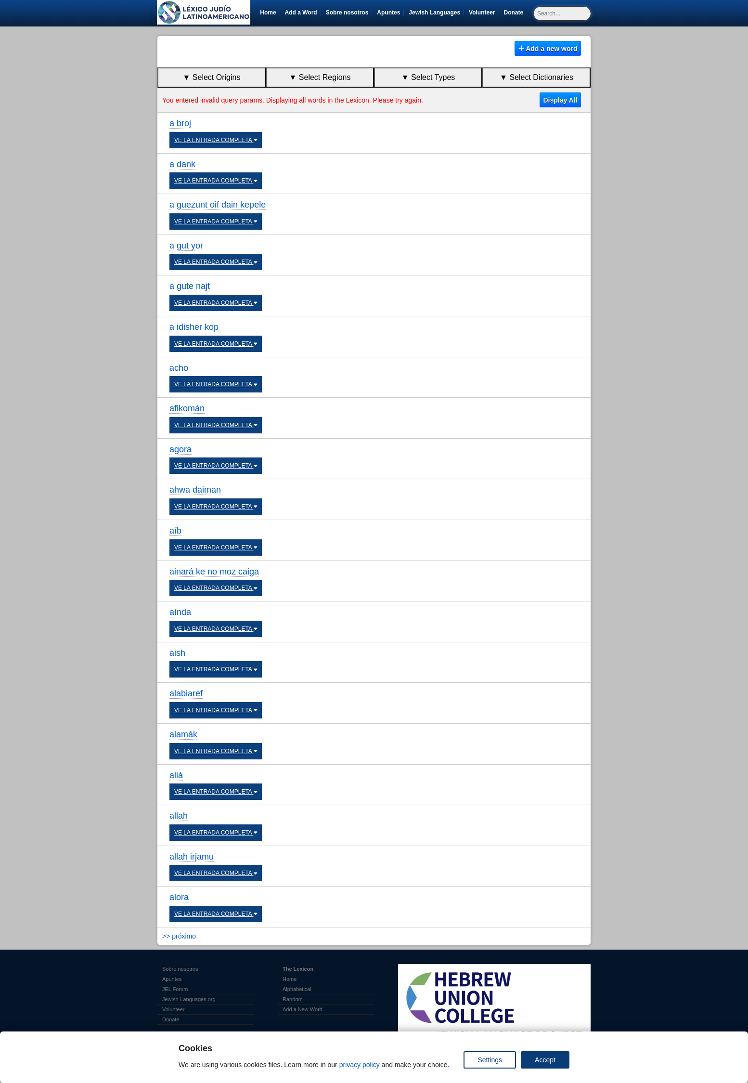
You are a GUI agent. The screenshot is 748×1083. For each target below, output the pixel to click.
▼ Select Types (428, 77)
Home (268, 12)
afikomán (187, 408)
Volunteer (483, 12)
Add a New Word (302, 1009)
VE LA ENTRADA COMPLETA (215, 140)
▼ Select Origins (212, 77)
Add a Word (301, 12)
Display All (560, 100)
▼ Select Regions (320, 77)
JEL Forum (175, 989)
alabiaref (186, 693)
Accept (545, 1060)
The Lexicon (298, 969)
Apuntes (388, 12)
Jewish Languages (436, 12)
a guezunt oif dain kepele (217, 204)
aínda (180, 612)
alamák (183, 734)
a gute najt (189, 286)
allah (178, 816)
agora (180, 449)
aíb (175, 530)
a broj (180, 123)
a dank (182, 164)
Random (293, 999)
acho (178, 368)
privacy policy (359, 1065)
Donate (515, 12)
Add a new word (548, 48)
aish (177, 653)
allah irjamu (191, 856)
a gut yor (186, 245)
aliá (176, 775)
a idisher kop (194, 327)
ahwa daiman (195, 490)
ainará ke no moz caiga (214, 571)
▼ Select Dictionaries (536, 77)
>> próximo (179, 936)
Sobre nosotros (347, 12)
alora (179, 897)
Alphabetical (297, 989)
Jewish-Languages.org (189, 999)
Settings (489, 1060)
